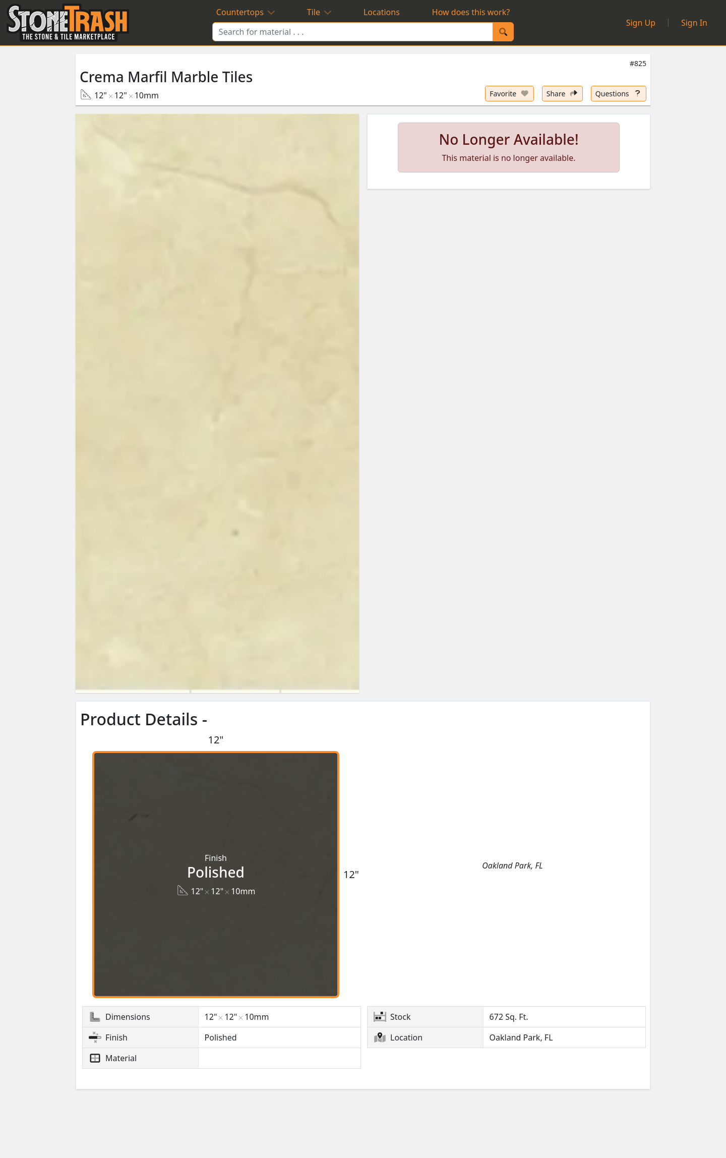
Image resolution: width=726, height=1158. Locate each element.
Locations (382, 12)
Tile (319, 12)
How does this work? (471, 12)
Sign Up (640, 22)
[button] (217, 403)
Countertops (245, 12)
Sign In (694, 22)
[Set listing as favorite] (509, 93)
